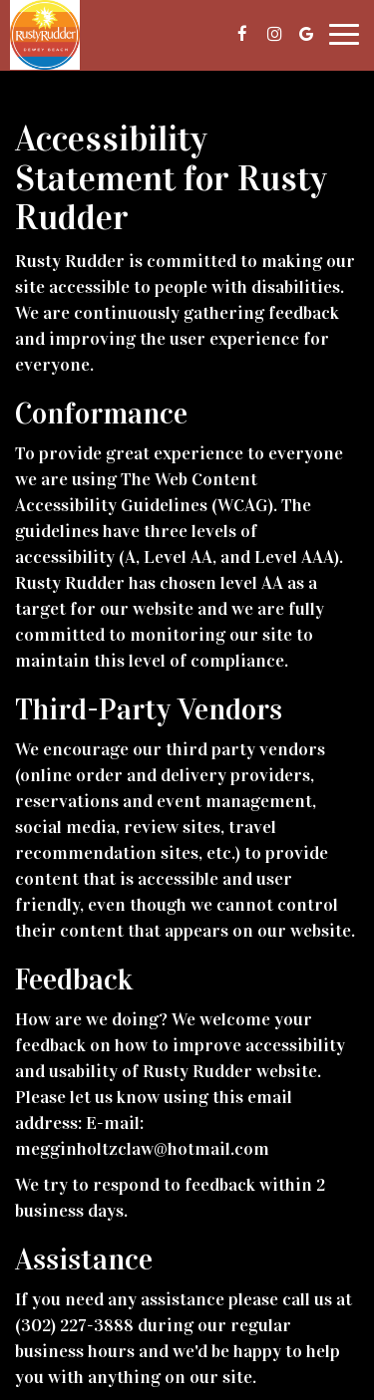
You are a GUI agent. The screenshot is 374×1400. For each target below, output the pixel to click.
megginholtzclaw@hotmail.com (142, 1149)
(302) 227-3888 (74, 1325)
